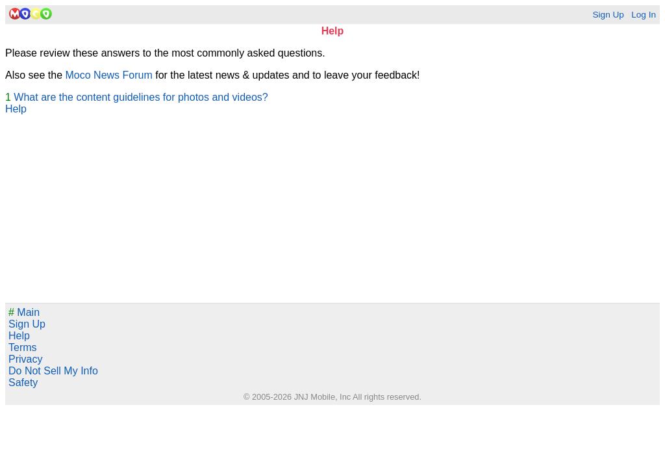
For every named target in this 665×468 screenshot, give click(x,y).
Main (24, 312)
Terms (22, 347)
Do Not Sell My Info (53, 370)
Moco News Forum (109, 75)
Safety (23, 382)
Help (16, 108)
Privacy (25, 359)
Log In (643, 15)
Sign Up (607, 15)
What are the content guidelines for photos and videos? (141, 97)
